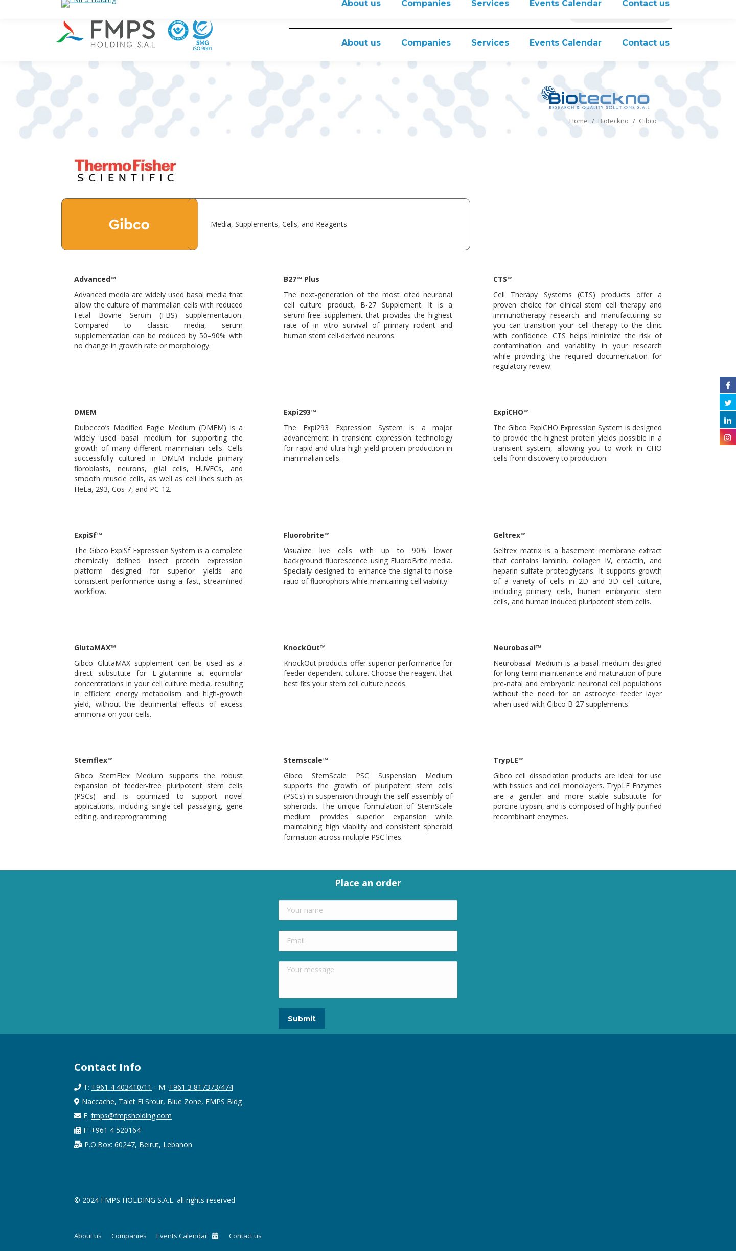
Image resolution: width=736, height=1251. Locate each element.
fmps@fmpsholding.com (131, 1116)
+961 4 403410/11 (121, 1087)
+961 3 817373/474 (201, 1087)
